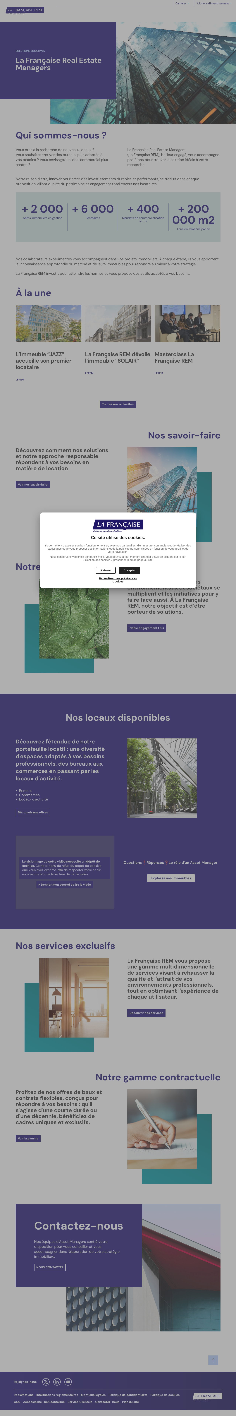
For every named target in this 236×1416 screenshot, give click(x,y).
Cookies (118, 581)
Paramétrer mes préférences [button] (118, 578)
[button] (129, 570)
